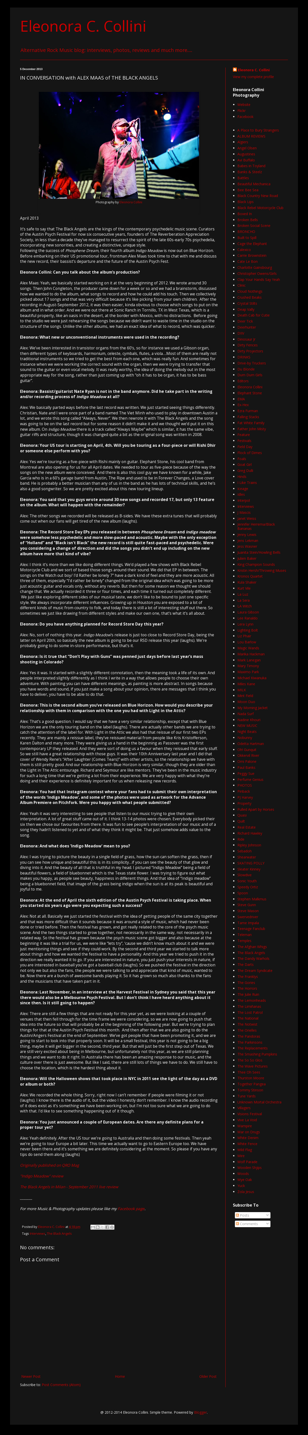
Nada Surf (245, 713)
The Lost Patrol (250, 1012)
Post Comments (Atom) (61, 1384)
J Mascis (244, 512)
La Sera (243, 600)
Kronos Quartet (250, 576)
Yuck (241, 1185)
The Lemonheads (251, 1000)
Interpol (243, 500)
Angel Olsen (247, 148)
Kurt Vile (244, 588)
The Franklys (247, 976)
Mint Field (245, 695)
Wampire (244, 1126)
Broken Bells (247, 219)
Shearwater (246, 857)
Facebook (245, 116)
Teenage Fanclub (251, 928)
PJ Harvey (245, 797)
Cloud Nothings (249, 291)
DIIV (240, 333)
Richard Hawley (249, 833)
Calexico (244, 249)
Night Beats (247, 731)
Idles (241, 494)
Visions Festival (249, 1113)
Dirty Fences (247, 345)
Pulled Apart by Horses (255, 809)
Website (243, 104)
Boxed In (244, 213)
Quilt (241, 821)
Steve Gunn (246, 904)
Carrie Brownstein (251, 255)
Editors (243, 381)
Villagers (244, 1107)
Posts (242, 1215)
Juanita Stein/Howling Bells (258, 552)
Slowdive (244, 874)
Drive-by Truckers (251, 363)
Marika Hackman (251, 654)
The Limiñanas (249, 1006)
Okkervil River (248, 755)
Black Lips (245, 201)
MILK (241, 690)
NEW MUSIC (247, 725)
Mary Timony (248, 665)
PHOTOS (244, 785)
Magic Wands (248, 648)
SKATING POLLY (250, 863)
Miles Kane (246, 683)
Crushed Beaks (249, 297)
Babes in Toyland (251, 165)
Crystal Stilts (247, 303)
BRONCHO (246, 231)
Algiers (242, 142)
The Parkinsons (249, 1042)
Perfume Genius (250, 779)
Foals (241, 458)
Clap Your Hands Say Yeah (258, 279)
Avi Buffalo (246, 160)
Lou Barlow (246, 642)
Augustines (246, 154)
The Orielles (247, 1030)
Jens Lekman (247, 540)
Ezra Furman (247, 410)
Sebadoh (244, 851)
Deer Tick (245, 321)
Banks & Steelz (249, 171)
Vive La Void (247, 1119)
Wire (241, 1155)
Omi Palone (246, 761)
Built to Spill (246, 237)
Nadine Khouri (248, 719)
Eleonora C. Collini (83, 26)
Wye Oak (244, 1179)
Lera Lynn (245, 624)
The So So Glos (249, 1060)
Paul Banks (246, 767)
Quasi (242, 815)
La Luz (242, 594)
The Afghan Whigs (252, 946)
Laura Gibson (248, 612)
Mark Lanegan (249, 660)
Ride (240, 839)
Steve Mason (248, 910)
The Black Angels (59, 1233)
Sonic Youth (247, 881)
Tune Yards (246, 1096)
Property (244, 803)
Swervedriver (247, 916)
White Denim (247, 1137)
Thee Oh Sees (248, 1072)
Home (120, 1376)
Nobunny (244, 737)
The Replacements (252, 1048)
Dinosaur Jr (246, 339)
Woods (243, 1173)
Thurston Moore (250, 1078)
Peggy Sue (245, 773)
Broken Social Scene (253, 225)
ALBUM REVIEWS (251, 136)
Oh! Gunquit (246, 749)
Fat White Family (250, 422)
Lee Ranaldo (247, 618)
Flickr (241, 110)
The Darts (245, 964)
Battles (243, 177)
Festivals (244, 440)
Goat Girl (244, 464)
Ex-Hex (243, 404)
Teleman (244, 934)
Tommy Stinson (250, 1090)
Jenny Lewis (246, 534)
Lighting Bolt (247, 630)
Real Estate (246, 827)
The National (247, 1018)
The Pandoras (248, 1036)
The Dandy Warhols (253, 958)
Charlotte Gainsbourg (254, 267)
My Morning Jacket (252, 707)
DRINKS (243, 357)
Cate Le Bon (247, 261)
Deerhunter (246, 327)
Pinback (243, 791)
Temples (244, 940)
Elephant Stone (249, 393)
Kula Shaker (246, 582)
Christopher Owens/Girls (257, 273)
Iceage (242, 488)
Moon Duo (246, 701)
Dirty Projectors (250, 351)
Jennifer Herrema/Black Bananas (256, 526)
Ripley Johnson (249, 845)
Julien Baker (246, 558)
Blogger (200, 1412)
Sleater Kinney (248, 869)
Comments (247, 1223)
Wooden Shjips (249, 1167)
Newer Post (31, 1376)
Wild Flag (244, 1149)
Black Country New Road (257, 195)
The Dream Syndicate (254, 970)
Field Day (244, 446)
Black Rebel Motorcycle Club (260, 207)
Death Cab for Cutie (253, 315)
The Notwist (247, 1024)
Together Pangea (251, 1084)
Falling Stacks (248, 416)
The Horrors (247, 988)
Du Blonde (246, 369)
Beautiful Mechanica (253, 183)
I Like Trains (247, 482)
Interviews (37, 1233)
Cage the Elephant (252, 243)
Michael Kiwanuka (251, 677)
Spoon (242, 893)
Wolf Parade (247, 1161)
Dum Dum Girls (249, 374)
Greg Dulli (245, 470)
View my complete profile (253, 76)
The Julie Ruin (248, 994)
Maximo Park (248, 671)
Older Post (208, 1376)
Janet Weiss (246, 518)
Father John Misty (251, 428)
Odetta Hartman (250, 743)
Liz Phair (244, 636)
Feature (243, 434)
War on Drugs (248, 1132)
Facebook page (131, 1208)
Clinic (241, 285)
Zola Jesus (245, 1191)
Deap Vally (245, 309)
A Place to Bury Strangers (258, 130)
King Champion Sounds (256, 564)
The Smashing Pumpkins (257, 1054)
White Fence (247, 1143)
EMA (241, 399)
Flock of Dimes (249, 452)
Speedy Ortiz (247, 887)
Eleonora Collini (130, 202)
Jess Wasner (247, 546)
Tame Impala (248, 922)
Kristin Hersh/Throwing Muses (261, 570)
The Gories (246, 982)
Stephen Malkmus (251, 899)
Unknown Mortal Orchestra (259, 1102)
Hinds (241, 476)
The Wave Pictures (252, 1066)
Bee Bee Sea (247, 190)
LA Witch (244, 606)
